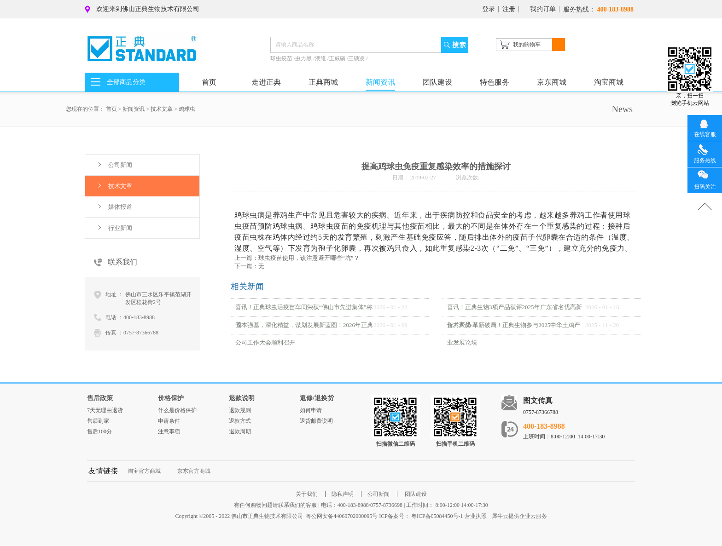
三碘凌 (357, 58)
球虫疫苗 (282, 58)
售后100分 (99, 431)
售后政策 (100, 398)
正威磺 (338, 58)
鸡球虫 (187, 109)
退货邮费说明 (316, 421)
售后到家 (98, 421)
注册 (508, 9)
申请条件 (169, 421)
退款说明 (242, 398)
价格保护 (171, 398)
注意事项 (169, 431)
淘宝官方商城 (144, 471)
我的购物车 (527, 44)
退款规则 (240, 410)
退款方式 (240, 421)
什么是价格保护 (177, 410)
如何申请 (311, 410)
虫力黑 (304, 58)
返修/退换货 (317, 398)
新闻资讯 (133, 109)
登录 (488, 9)
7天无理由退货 (105, 410)
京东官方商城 (193, 471)
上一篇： (297, 257)
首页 (209, 82)
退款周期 (240, 431)
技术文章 (162, 109)
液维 (321, 58)
